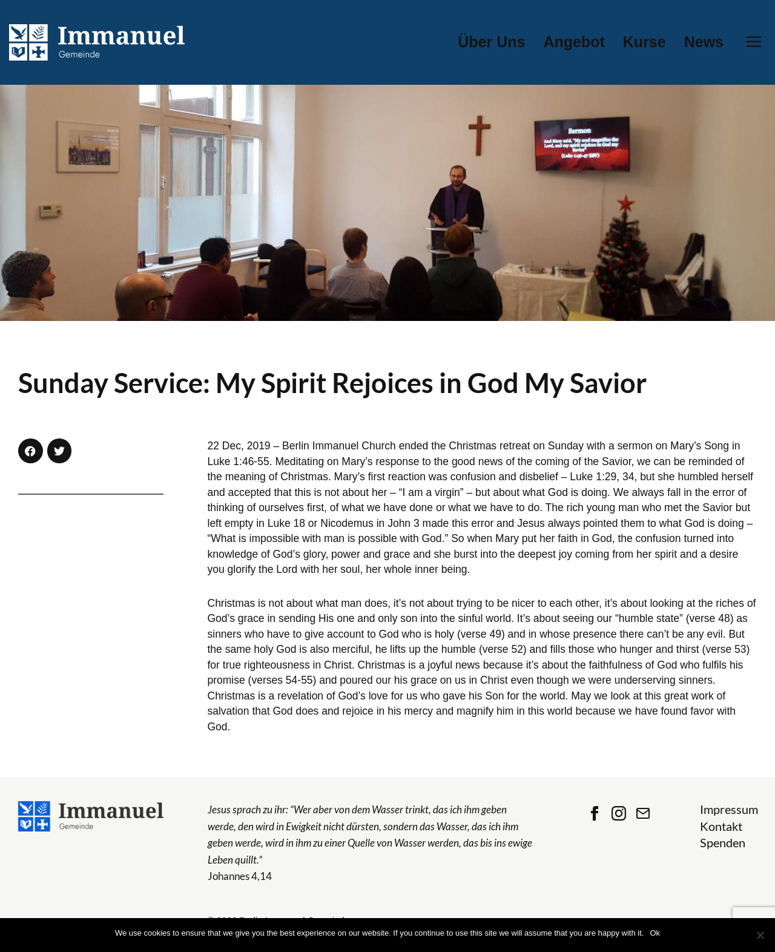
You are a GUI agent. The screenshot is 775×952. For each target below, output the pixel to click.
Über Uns (491, 42)
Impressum (729, 809)
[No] (760, 935)
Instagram (619, 813)
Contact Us (643, 813)
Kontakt (721, 826)
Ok (655, 932)
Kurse (644, 42)
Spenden (722, 843)
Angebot (573, 42)
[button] (30, 450)
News (704, 42)
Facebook (594, 813)
